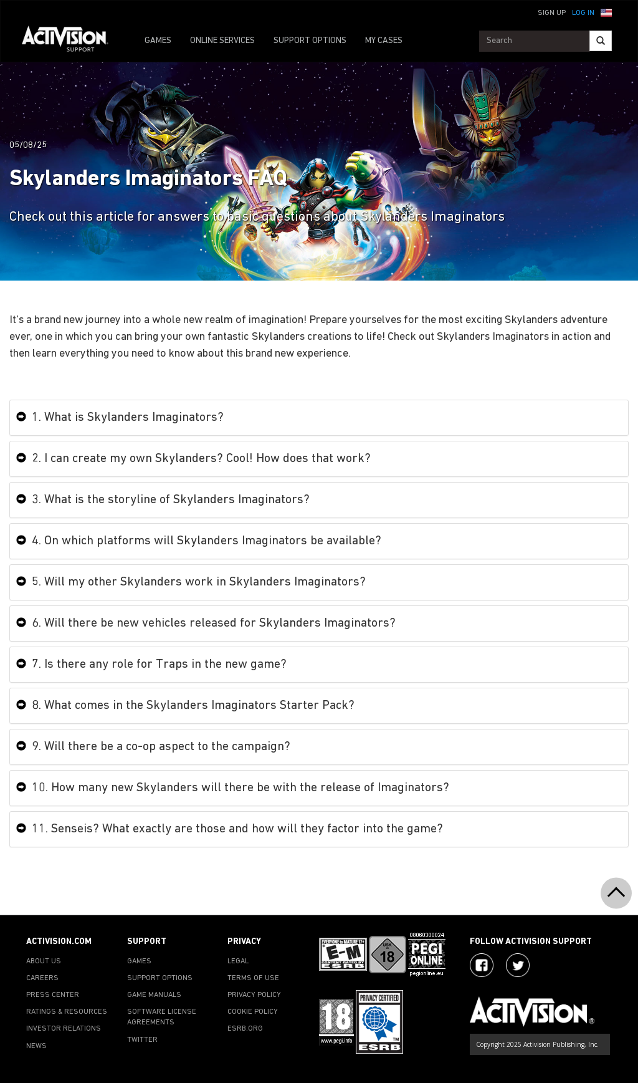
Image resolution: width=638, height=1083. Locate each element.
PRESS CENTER (52, 995)
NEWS (36, 1046)
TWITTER (142, 1040)
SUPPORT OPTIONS (310, 41)
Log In (583, 13)
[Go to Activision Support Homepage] (71, 41)
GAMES (158, 41)
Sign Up (552, 13)
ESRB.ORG (245, 1028)
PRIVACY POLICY (254, 995)
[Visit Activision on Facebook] (481, 965)
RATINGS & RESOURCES (66, 1012)
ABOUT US (43, 961)
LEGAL (238, 961)
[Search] (600, 41)
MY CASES (383, 41)
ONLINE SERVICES (222, 41)
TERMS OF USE (253, 978)
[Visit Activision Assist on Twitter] (518, 965)
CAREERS (42, 978)
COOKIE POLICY (252, 1012)
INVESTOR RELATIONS (63, 1028)
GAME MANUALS (154, 995)
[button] (606, 12)
